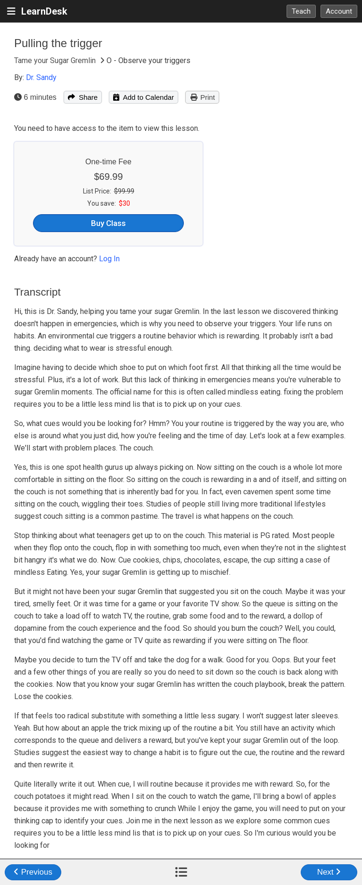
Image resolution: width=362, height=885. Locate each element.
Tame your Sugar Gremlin (56, 60)
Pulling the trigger (58, 43)
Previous (33, 872)
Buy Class (108, 223)
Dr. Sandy (41, 77)
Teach (301, 11)
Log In (109, 258)
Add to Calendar (143, 97)
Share (83, 97)
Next (329, 872)
